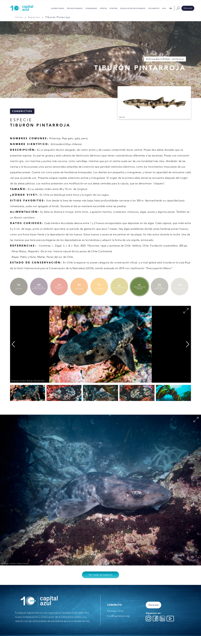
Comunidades (91, 8)
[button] (188, 344)
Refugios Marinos (75, 8)
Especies (103, 8)
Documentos (154, 8)
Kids (164, 8)
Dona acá (188, 8)
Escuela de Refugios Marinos (132, 8)
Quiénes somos (57, 8)
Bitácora (113, 8)
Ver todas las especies (100, 575)
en (171, 8)
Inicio (19, 17)
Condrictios (22, 111)
